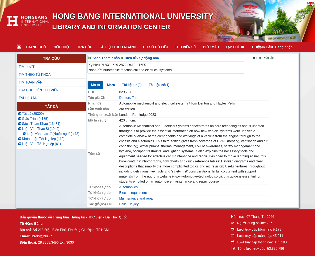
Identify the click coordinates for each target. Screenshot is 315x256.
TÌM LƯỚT (27, 67)
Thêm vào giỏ (263, 57)
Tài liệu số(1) (159, 85)
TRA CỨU (84, 47)
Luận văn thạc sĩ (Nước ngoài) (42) (51, 134)
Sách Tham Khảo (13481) (39, 123)
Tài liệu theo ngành (117, 47)
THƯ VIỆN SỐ (185, 47)
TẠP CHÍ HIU (235, 47)
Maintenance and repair (136, 198)
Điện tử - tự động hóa (142, 58)
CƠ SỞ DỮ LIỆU (155, 47)
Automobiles (128, 187)
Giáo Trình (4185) (33, 118)
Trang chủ (36, 47)
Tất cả (51, 106)
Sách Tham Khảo (106, 58)
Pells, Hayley (128, 204)
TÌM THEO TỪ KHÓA (35, 74)
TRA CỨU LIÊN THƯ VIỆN (38, 90)
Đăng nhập (282, 47)
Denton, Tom (128, 97)
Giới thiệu (61, 47)
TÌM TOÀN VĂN (30, 82)
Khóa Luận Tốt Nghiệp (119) (41, 139)
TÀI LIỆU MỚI (29, 98)
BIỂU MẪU (211, 47)
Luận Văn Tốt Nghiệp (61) (39, 144)
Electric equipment (133, 193)
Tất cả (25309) (31, 113)
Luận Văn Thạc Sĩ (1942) (38, 129)
